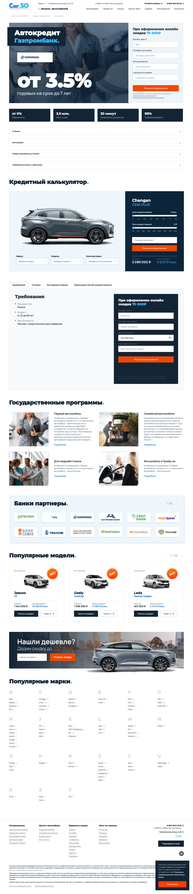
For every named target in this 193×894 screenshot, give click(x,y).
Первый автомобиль (17, 833)
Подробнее (60, 445)
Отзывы (179, 836)
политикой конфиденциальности (144, 96)
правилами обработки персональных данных (148, 98)
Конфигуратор (45, 836)
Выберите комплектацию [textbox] (100, 261)
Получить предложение (156, 88)
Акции (120, 9)
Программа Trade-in (17, 843)
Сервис (148, 9)
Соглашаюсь (172, 884)
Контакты (179, 9)
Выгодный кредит (16, 839)
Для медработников (17, 836)
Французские (104, 843)
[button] (161, 503)
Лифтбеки (73, 836)
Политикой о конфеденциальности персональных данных (171, 874)
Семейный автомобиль (18, 830)
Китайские (103, 830)
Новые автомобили (47, 830)
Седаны (72, 830)
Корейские (103, 839)
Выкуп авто (134, 9)
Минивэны (73, 856)
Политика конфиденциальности (20, 886)
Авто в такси (44, 839)
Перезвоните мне (171, 843)
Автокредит (92, 9)
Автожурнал (163, 9)
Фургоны (72, 853)
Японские (103, 833)
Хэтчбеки (73, 833)
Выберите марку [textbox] (26, 261)
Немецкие (103, 836)
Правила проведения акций (44, 886)
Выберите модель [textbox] (62, 261)
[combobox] (32, 261)
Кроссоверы (74, 843)
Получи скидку (63, 657)
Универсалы (74, 839)
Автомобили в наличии (48, 833)
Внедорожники (75, 846)
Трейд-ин (108, 9)
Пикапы (72, 849)
